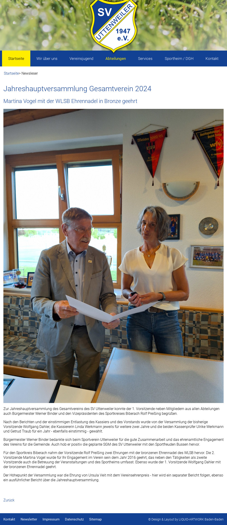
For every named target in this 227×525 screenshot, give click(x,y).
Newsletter (29, 519)
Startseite (11, 73)
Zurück (8, 500)
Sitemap (95, 519)
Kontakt (9, 519)
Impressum (51, 519)
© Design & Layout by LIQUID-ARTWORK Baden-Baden (186, 519)
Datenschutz (74, 519)
